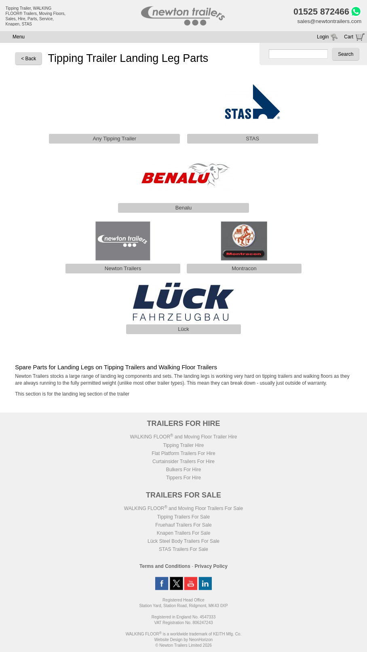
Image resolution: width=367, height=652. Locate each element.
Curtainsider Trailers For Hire (183, 463)
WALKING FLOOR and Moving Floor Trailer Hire (183, 438)
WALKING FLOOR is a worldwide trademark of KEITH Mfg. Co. (183, 635)
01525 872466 (319, 12)
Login (323, 38)
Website (168, 641)
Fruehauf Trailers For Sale (183, 526)
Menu (19, 38)
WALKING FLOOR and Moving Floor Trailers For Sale (183, 509)
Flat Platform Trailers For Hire (183, 454)
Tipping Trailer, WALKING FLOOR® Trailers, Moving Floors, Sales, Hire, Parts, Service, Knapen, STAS (36, 16)
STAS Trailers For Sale (183, 550)
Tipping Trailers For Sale (183, 518)
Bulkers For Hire (183, 471)
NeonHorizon (201, 641)
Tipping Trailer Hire (183, 446)
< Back (28, 60)
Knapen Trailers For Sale (184, 534)
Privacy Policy (211, 567)
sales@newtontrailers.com (328, 22)
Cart (348, 38)
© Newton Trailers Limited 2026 (183, 646)
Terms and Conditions (164, 567)
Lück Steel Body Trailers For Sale (183, 542)
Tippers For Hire (183, 479)
